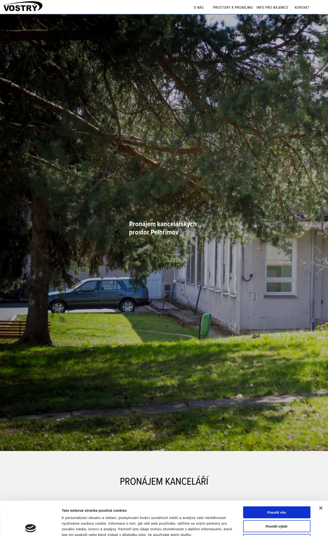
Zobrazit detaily (249, 527)
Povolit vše (276, 478)
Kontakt (302, 8)
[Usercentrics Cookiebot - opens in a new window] (30, 526)
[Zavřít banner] (320, 474)
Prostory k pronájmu (233, 8)
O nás (199, 8)
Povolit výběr (277, 492)
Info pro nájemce (272, 8)
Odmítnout (277, 506)
